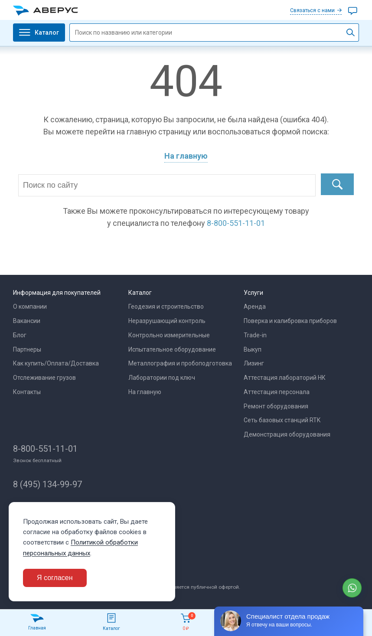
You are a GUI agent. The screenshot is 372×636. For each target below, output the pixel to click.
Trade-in (255, 335)
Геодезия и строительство (166, 306)
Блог (19, 335)
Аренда (255, 306)
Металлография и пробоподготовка (180, 363)
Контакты (27, 391)
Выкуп (252, 349)
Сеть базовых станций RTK (282, 420)
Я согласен (55, 577)
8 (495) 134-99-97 (47, 484)
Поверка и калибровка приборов (290, 320)
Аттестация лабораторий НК (285, 377)
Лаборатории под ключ (161, 377)
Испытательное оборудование (172, 349)
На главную (186, 155)
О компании (30, 306)
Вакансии (26, 320)
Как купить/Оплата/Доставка (56, 363)
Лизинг (254, 363)
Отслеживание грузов (44, 377)
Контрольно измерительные (169, 335)
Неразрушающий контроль (167, 320)
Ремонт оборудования (276, 406)
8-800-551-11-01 (45, 449)
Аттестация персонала (277, 391)
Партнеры (27, 349)
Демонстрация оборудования (287, 434)
